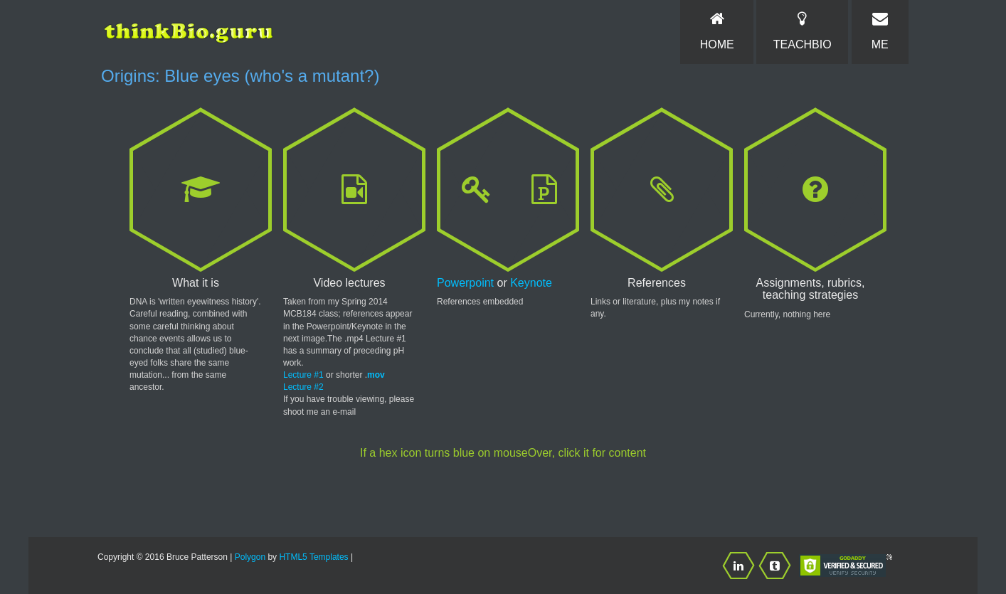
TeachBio (802, 31)
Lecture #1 (303, 375)
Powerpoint (465, 283)
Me (880, 31)
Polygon (250, 557)
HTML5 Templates (313, 557)
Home (716, 31)
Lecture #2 (303, 387)
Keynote (531, 283)
